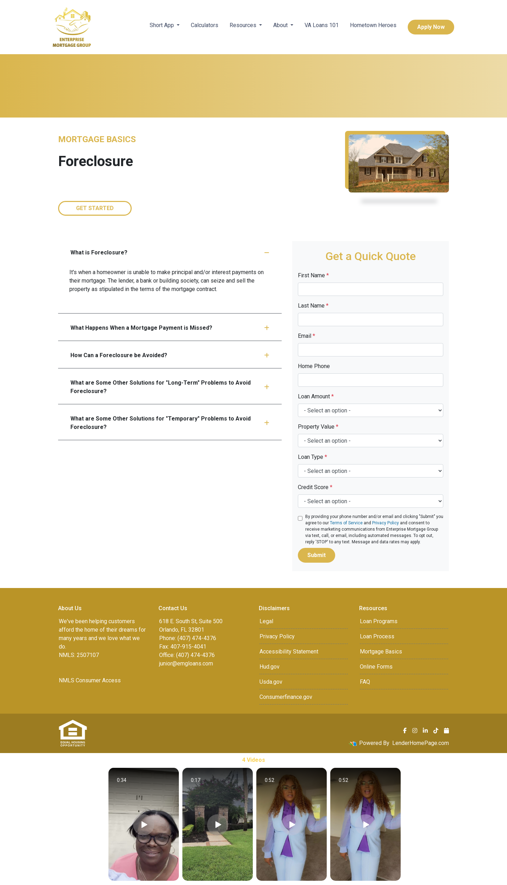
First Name (313, 275)
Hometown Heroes (373, 25)
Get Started (95, 208)
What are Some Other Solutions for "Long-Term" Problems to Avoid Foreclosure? (169, 386)
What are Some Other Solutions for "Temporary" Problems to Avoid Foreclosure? (169, 422)
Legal (266, 621)
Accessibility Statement (288, 651)
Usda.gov (270, 681)
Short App (162, 25)
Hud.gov (269, 666)
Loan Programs (379, 621)
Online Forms (376, 666)
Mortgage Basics (381, 651)
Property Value (318, 426)
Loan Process (377, 636)
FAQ (365, 681)
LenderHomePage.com (420, 743)
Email (306, 336)
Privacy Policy (385, 522)
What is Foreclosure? (169, 252)
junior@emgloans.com (186, 663)
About (281, 25)
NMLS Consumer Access (90, 680)
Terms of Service (346, 522)
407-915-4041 (188, 646)
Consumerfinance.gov (285, 697)
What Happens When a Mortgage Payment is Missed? (169, 327)
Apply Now (431, 27)
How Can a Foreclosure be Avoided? (169, 355)
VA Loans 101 (322, 25)
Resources (244, 25)
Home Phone (314, 366)
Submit (316, 555)
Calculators (204, 25)
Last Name (313, 305)
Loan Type (312, 457)
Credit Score (315, 487)
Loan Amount (316, 396)
